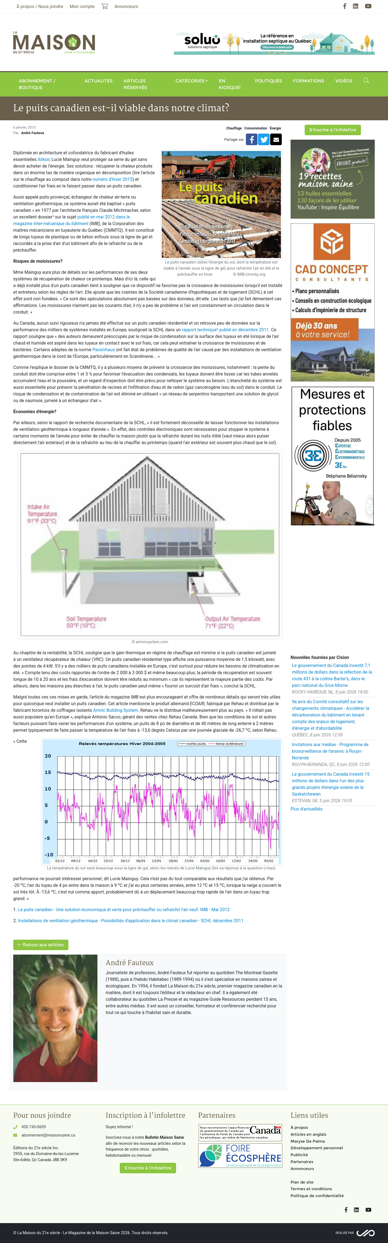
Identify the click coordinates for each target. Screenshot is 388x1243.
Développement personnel (317, 1147)
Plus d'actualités (307, 809)
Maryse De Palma (308, 1141)
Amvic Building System (115, 710)
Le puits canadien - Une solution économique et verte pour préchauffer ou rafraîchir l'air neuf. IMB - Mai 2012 (124, 909)
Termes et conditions (311, 1188)
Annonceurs (302, 1168)
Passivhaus (103, 349)
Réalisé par (345, 1233)
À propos (299, 1127)
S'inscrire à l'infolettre (332, 129)
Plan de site (302, 1182)
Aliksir (43, 159)
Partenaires (302, 1161)
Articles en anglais (308, 1134)
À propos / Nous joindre (40, 6)
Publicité (299, 1154)
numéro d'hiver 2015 (112, 179)
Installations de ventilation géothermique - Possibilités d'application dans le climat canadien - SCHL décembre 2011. (131, 920)
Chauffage (234, 128)
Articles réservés (135, 84)
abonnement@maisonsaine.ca (48, 1135)
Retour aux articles (41, 944)
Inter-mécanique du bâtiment (61, 223)
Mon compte (82, 6)
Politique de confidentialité (317, 1195)
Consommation (256, 128)
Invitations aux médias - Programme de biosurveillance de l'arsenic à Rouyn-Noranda (330, 751)
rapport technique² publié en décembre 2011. (226, 329)
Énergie (275, 128)
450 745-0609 (34, 1127)
